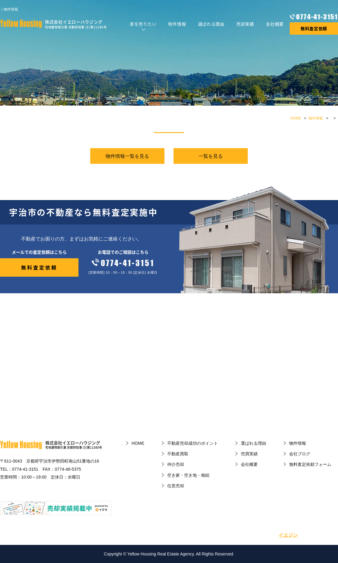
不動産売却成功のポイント (192, 443)
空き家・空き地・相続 (188, 475)
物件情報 (177, 24)
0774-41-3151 (317, 17)
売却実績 (245, 24)
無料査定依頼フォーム (310, 464)
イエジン (288, 535)
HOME (295, 118)
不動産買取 (177, 453)
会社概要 (275, 24)
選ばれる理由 (211, 24)
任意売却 (175, 485)
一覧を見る (211, 156)
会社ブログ (299, 453)
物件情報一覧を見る (127, 156)
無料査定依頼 (314, 28)
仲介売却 (175, 464)
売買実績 (249, 453)
